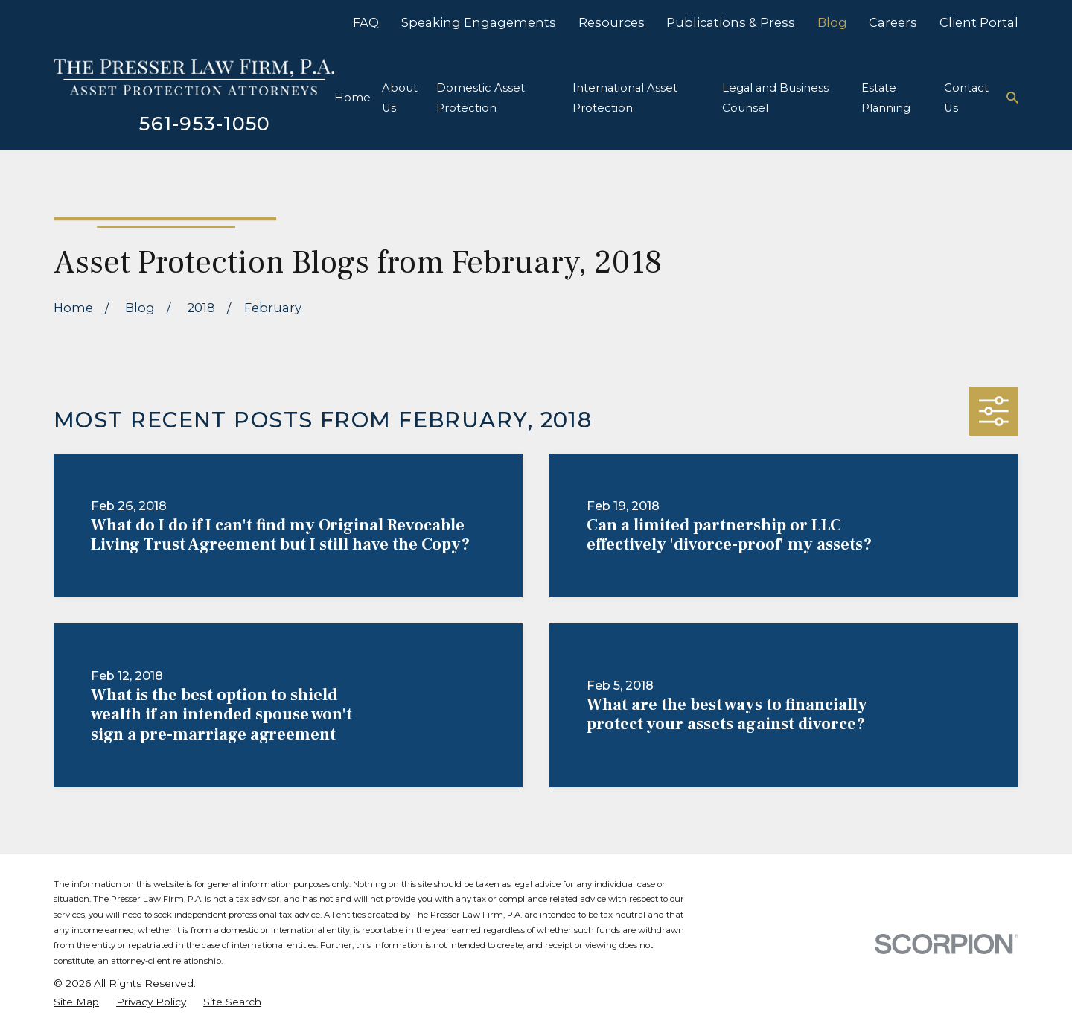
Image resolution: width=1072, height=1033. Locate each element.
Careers (893, 22)
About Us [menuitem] (400, 98)
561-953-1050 (204, 123)
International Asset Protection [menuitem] (624, 98)
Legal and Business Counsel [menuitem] (775, 98)
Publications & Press (730, 22)
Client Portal (978, 22)
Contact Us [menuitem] (966, 98)
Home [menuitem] (352, 97)
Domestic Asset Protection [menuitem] (480, 98)
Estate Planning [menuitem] (885, 98)
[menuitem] (76, 1002)
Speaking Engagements (478, 22)
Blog (832, 22)
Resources (611, 22)
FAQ (366, 22)
